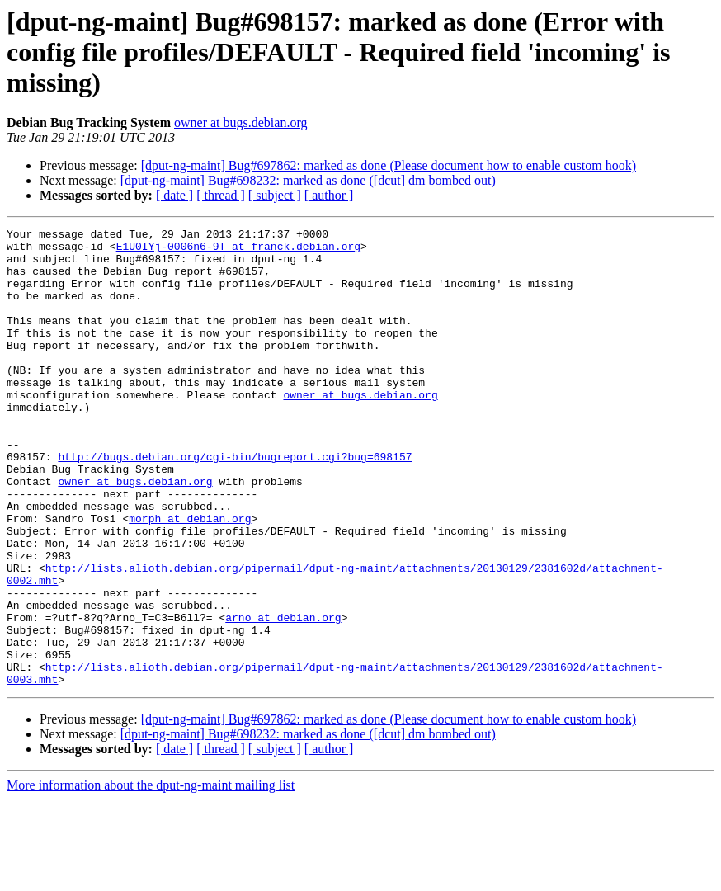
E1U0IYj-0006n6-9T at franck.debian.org (238, 250)
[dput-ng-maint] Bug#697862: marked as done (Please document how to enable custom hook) (388, 165)
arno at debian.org (283, 696)
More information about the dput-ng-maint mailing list (151, 877)
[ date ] (174, 195)
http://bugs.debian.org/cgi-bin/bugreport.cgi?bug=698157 (235, 503)
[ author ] (329, 195)
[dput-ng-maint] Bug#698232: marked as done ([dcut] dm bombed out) (308, 180)
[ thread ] (220, 195)
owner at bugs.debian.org (240, 123)
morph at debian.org (190, 577)
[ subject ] (274, 195)
